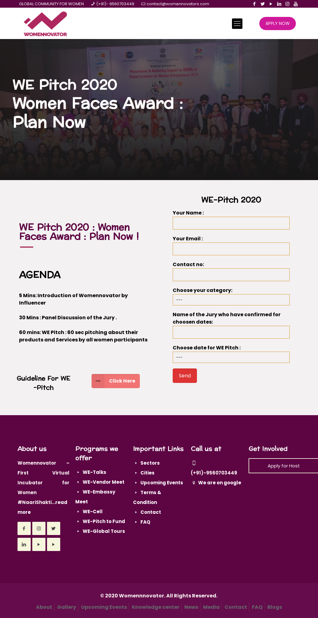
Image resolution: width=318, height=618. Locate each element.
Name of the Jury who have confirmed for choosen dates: (231, 325)
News (191, 607)
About (44, 607)
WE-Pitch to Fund (104, 521)
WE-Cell (93, 511)
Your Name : (231, 219)
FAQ (145, 522)
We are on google (216, 482)
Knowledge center (155, 607)
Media (211, 607)
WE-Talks (94, 472)
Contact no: (231, 271)
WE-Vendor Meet (103, 482)
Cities (147, 473)
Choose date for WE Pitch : (231, 353)
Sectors (150, 463)
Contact (150, 512)
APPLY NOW (277, 23)
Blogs (274, 607)
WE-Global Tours (104, 531)
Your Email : (231, 245)
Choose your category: (231, 296)
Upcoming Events (161, 482)
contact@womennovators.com (178, 4)
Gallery (66, 607)
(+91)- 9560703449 (115, 4)
